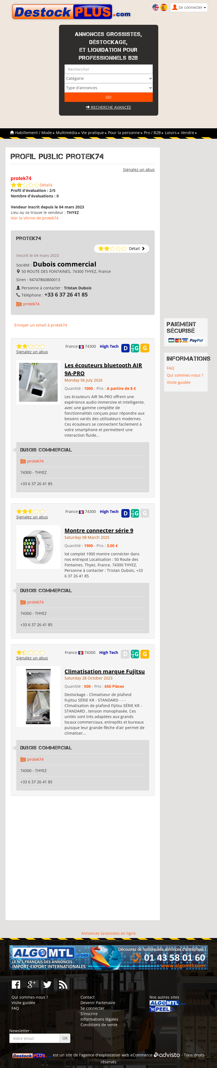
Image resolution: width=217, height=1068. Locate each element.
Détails (46, 184)
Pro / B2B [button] (154, 132)
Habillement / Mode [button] (35, 132)
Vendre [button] (189, 132)
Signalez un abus (139, 169)
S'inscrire (89, 1013)
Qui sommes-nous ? (185, 375)
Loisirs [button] (172, 132)
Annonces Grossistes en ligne (108, 933)
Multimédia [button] (68, 132)
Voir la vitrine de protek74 (34, 218)
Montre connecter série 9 (99, 530)
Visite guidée (179, 382)
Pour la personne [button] (125, 132)
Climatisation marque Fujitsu (105, 671)
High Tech (109, 346)
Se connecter (93, 1008)
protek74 (31, 303)
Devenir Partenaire (98, 1002)
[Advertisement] (83, 858)
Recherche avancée (108, 107)
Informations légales (99, 1019)
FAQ (170, 368)
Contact (88, 997)
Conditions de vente (99, 1024)
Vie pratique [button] (94, 132)
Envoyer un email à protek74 (40, 325)
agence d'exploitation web (105, 1055)
